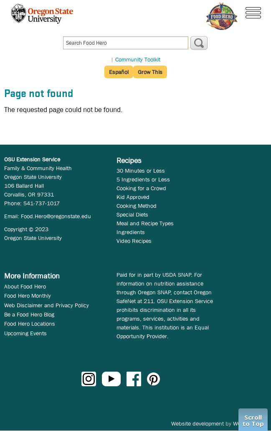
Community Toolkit (137, 59)
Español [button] (119, 72)
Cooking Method (137, 205)
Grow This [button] (150, 72)
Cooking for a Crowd (141, 188)
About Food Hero (25, 286)
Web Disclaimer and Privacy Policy (46, 305)
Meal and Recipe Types (145, 223)
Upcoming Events (25, 333)
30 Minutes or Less (141, 170)
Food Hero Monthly (27, 295)
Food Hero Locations (29, 323)
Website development (197, 423)
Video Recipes (134, 241)
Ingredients (131, 232)
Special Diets (132, 214)
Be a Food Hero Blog (29, 314)
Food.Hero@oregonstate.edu (56, 216)
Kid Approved (133, 197)
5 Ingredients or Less (143, 179)
